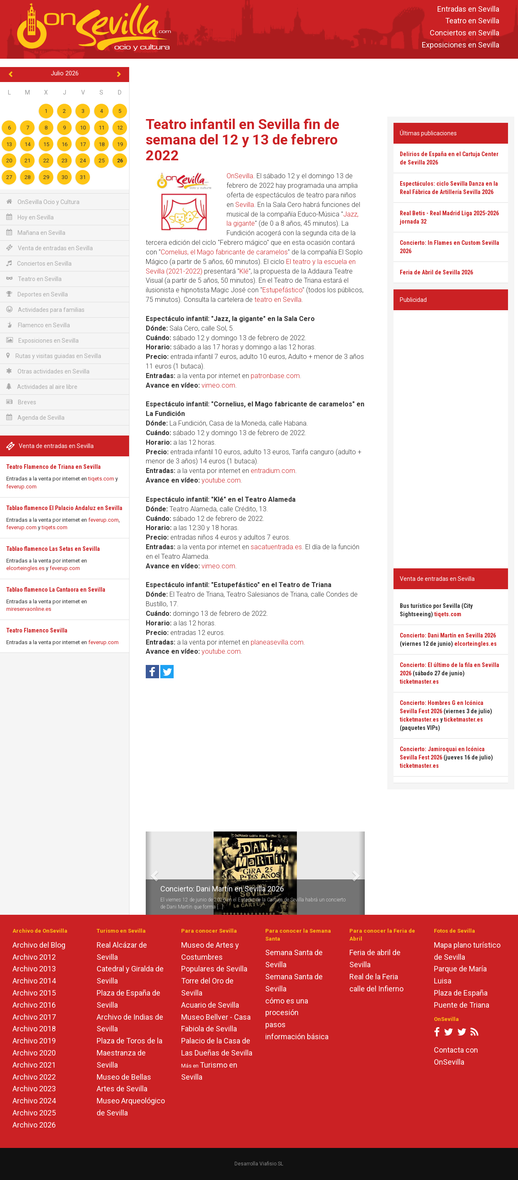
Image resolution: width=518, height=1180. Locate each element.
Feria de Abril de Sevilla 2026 (436, 272)
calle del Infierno (376, 988)
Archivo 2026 (34, 1124)
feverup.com (21, 486)
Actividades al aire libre (41, 386)
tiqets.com (101, 478)
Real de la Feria (373, 976)
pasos (275, 1024)
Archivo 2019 (34, 1040)
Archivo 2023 (34, 1088)
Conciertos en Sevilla (464, 33)
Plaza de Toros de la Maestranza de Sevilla (129, 1052)
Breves (21, 402)
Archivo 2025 (34, 1112)
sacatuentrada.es (276, 547)
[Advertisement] (324, 86)
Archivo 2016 (34, 1005)
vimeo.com (218, 385)
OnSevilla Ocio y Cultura (43, 201)
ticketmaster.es (419, 681)
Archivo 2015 (34, 992)
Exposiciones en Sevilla (460, 44)
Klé (244, 271)
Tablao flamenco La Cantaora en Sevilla (55, 589)
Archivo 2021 (34, 1065)
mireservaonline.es (28, 609)
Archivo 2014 (34, 980)
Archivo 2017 (34, 1017)
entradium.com (273, 471)
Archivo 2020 (34, 1052)
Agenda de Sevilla (35, 417)
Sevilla (244, 205)
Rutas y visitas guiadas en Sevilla (53, 355)
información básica (297, 1036)
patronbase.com (275, 376)
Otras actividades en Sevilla (48, 371)
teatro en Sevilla (277, 300)
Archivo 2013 (34, 968)
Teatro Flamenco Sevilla (36, 630)
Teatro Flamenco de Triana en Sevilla (53, 466)
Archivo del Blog (38, 945)
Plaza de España (461, 992)
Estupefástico (282, 290)
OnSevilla (240, 176)
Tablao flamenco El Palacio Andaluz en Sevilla (64, 508)
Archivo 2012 (34, 957)
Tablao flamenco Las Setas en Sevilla (53, 548)
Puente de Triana (461, 1005)
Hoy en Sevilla (30, 217)
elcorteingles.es (25, 568)
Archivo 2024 (34, 1100)
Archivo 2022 (34, 1077)
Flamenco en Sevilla (38, 325)
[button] (149, 873)
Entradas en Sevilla (468, 9)
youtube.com (221, 480)
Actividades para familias (45, 309)
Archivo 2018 (34, 1028)
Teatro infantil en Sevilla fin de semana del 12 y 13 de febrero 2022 (242, 140)
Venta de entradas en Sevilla (49, 247)
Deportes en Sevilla (37, 294)
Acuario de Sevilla (210, 1005)
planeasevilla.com (277, 642)
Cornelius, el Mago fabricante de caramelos (224, 252)
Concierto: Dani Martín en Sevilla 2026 (222, 888)
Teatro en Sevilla (472, 21)
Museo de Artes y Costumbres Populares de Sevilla (214, 957)
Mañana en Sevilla (35, 232)
